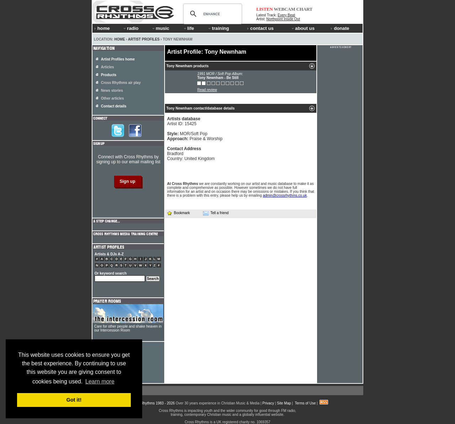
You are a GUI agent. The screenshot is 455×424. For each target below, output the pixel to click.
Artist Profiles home (118, 59)
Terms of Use (305, 403)
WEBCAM (284, 9)
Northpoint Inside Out (283, 19)
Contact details (114, 106)
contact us (260, 28)
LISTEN (264, 9)
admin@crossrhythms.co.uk (285, 195)
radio (130, 28)
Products (108, 75)
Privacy (268, 403)
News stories (112, 90)
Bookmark (178, 213)
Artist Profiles (144, 39)
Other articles (112, 98)
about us (303, 28)
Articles (107, 67)
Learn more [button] (99, 381)
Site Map (284, 403)
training (218, 28)
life (188, 28)
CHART (304, 9)
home (102, 28)
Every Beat (286, 15)
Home (119, 39)
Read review (207, 90)
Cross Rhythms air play (121, 83)
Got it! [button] (73, 400)
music (160, 28)
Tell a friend (216, 213)
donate (340, 28)
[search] (211, 14)
